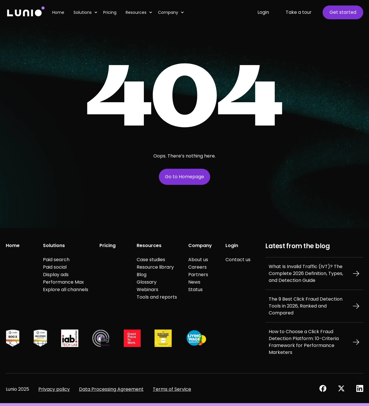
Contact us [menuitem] (238, 259)
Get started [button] (343, 12)
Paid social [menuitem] (55, 267)
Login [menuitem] (231, 245)
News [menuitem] (194, 282)
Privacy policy (54, 389)
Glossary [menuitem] (147, 282)
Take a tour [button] (299, 12)
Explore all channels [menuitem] (65, 289)
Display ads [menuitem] (56, 274)
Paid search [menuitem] (56, 259)
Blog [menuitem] (141, 274)
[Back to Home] (25, 12)
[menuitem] (95, 12)
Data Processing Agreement (111, 389)
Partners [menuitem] (198, 274)
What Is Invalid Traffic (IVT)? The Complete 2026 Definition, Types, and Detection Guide (306, 273)
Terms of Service (172, 389)
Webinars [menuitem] (147, 289)
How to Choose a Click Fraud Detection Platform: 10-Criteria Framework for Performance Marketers (304, 342)
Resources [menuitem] (149, 245)
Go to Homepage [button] (184, 176)
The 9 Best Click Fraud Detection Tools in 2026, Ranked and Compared (305, 306)
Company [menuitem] (200, 245)
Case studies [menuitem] (151, 259)
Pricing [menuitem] (107, 245)
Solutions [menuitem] (54, 245)
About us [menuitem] (198, 259)
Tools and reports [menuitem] (157, 297)
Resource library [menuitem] (155, 267)
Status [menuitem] (195, 289)
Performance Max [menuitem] (63, 282)
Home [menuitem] (13, 245)
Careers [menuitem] (197, 267)
